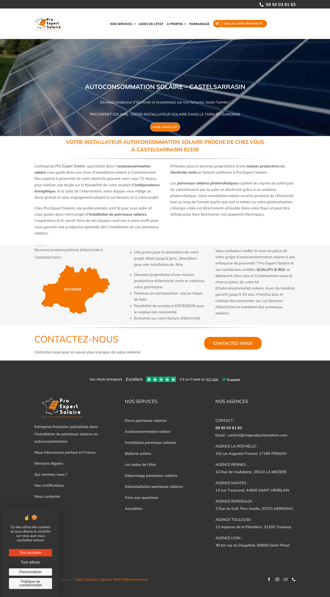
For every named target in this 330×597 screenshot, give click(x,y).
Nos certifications (49, 485)
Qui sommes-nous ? (50, 474)
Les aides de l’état (140, 464)
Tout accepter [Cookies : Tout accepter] (30, 553)
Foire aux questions (141, 497)
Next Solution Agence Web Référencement (111, 579)
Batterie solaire (138, 453)
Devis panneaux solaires (146, 420)
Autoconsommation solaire (147, 431)
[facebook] (269, 579)
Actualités (133, 508)
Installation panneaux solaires (150, 442)
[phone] (294, 579)
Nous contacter (47, 496)
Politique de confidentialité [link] (30, 583)
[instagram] (277, 579)
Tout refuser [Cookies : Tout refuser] (30, 562)
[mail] (285, 579)
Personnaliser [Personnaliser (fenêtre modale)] (30, 572)
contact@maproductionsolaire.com (257, 435)
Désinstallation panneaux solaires (154, 486)
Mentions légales (48, 463)
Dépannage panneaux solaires (151, 475)
